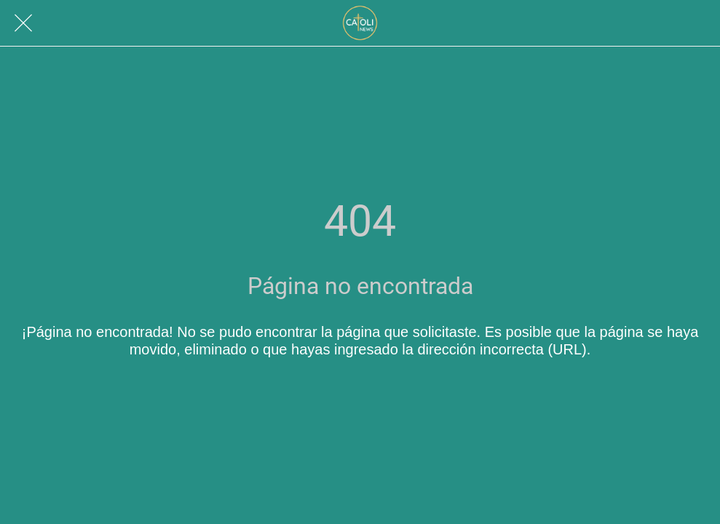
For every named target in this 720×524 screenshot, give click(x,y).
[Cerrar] (23, 23)
